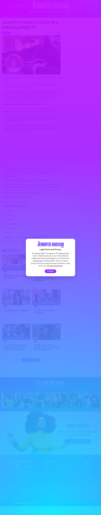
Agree (50, 271)
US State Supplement (55, 266)
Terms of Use (64, 253)
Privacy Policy (38, 261)
